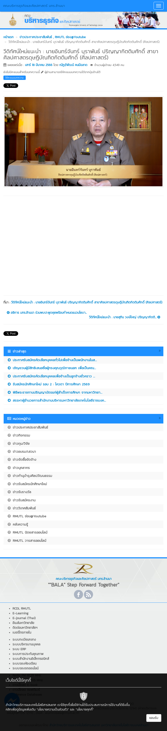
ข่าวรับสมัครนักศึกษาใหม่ (27, 483)
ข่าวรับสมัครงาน (21, 500)
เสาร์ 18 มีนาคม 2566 (38, 65)
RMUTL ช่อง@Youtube (26, 516)
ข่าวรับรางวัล (19, 491)
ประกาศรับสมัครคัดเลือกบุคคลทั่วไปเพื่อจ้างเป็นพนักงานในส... (52, 360)
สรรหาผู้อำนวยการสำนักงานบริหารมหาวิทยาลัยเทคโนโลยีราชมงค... (56, 400)
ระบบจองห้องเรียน (24, 663)
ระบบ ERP (19, 649)
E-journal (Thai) (24, 618)
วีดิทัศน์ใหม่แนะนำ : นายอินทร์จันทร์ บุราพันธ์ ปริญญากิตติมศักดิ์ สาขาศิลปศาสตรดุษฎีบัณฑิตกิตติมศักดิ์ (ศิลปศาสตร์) (86, 302)
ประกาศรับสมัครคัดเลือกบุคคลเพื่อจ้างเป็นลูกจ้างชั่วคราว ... (51, 376)
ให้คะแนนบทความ (14, 77)
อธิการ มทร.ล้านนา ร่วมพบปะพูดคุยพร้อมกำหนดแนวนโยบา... (47, 312)
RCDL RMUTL (22, 608)
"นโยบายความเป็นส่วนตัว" (53, 709)
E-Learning (20, 613)
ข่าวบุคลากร (18, 467)
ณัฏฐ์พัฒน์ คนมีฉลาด (73, 65)
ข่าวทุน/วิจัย (18, 443)
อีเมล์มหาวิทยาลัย (23, 623)
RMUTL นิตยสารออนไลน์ (27, 532)
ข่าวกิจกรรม (18, 435)
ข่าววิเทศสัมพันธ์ (21, 508)
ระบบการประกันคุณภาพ (28, 654)
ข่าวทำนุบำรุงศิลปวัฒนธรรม (29, 475)
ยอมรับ (153, 717)
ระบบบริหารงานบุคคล (26, 644)
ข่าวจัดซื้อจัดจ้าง (21, 459)
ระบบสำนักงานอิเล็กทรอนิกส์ (31, 658)
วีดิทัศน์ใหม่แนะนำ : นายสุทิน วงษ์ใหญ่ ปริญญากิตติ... (124, 317)
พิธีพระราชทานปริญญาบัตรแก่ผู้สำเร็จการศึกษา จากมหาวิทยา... (54, 392)
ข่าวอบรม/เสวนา (21, 451)
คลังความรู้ (17, 524)
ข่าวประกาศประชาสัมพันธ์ (27, 427)
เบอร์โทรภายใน (22, 632)
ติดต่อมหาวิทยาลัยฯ (25, 627)
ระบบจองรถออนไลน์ (25, 668)
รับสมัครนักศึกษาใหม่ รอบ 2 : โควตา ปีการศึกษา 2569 (48, 384)
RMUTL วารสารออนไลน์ (26, 540)
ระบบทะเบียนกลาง (24, 639)
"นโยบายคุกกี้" (85, 709)
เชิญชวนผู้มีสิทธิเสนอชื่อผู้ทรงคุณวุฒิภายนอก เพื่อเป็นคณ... (51, 368)
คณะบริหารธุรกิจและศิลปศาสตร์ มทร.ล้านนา (34, 5)
